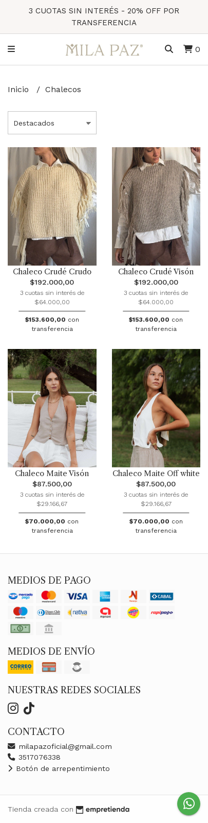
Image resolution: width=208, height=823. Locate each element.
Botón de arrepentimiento (59, 768)
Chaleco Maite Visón (52, 473)
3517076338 (34, 757)
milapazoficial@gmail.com (60, 746)
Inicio (19, 89)
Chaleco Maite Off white (156, 473)
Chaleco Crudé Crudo (52, 271)
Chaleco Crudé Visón (156, 271)
